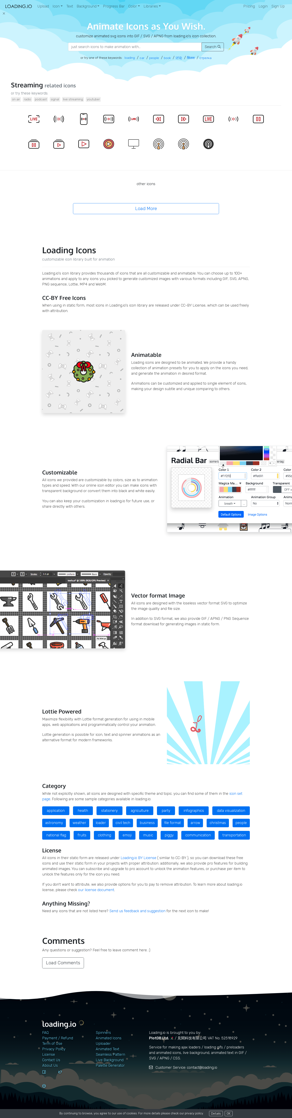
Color (132, 6)
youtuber (93, 99)
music (148, 835)
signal (55, 99)
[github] (48, 1089)
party (166, 810)
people (241, 823)
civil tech (123, 823)
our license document (96, 890)
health (83, 810)
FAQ (45, 1032)
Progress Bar (114, 6)
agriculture (140, 810)
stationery (109, 810)
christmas (218, 823)
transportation (234, 835)
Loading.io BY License (138, 858)
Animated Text (107, 1049)
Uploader (103, 1043)
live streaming (73, 99)
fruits (82, 835)
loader (101, 823)
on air (16, 99)
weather (79, 823)
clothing (104, 835)
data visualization (231, 810)
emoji (127, 835)
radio (27, 99)
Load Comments (63, 963)
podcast (41, 99)
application (56, 810)
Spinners (103, 1032)
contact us (51, 1060)
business (147, 823)
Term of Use (52, 1043)
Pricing (249, 6)
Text (69, 6)
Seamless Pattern (110, 1054)
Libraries (151, 6)
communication (198, 835)
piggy (169, 835)
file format (172, 823)
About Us (50, 1065)
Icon (56, 6)
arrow (195, 823)
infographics (194, 810)
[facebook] (48, 1075)
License (48, 1054)
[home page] (18, 6)
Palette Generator (110, 1065)
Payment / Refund (57, 1038)
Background (87, 6)
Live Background (109, 1060)
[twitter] (64, 1075)
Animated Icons (108, 1038)
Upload (43, 6)
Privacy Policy (53, 1049)
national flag (56, 835)
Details (216, 1113)
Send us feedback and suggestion (137, 911)
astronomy (54, 823)
